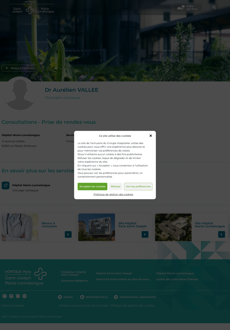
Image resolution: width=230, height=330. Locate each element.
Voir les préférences (138, 186)
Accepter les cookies (92, 186)
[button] (150, 135)
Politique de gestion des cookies (113, 194)
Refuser (115, 186)
